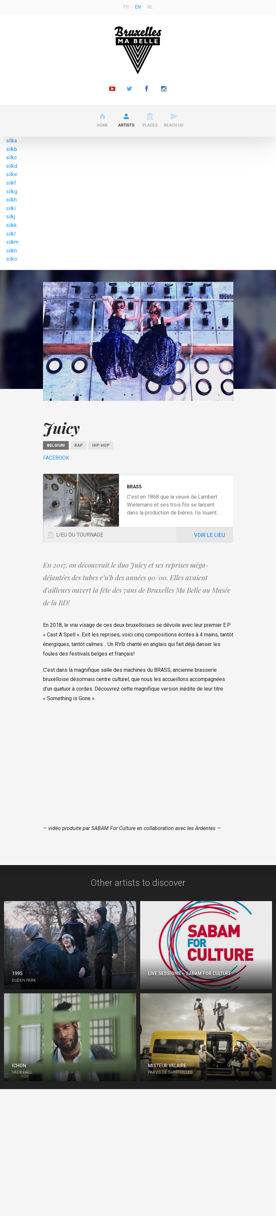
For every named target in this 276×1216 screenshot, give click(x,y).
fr (126, 7)
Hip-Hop (100, 445)
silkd (11, 166)
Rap (78, 445)
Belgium (56, 445)
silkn (11, 250)
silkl (11, 234)
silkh (11, 200)
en (138, 7)
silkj (10, 216)
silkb (11, 149)
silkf (11, 183)
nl (150, 7)
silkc (11, 157)
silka (11, 140)
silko (11, 259)
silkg (11, 191)
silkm (12, 242)
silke (11, 174)
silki (11, 208)
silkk (11, 225)
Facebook (56, 458)
